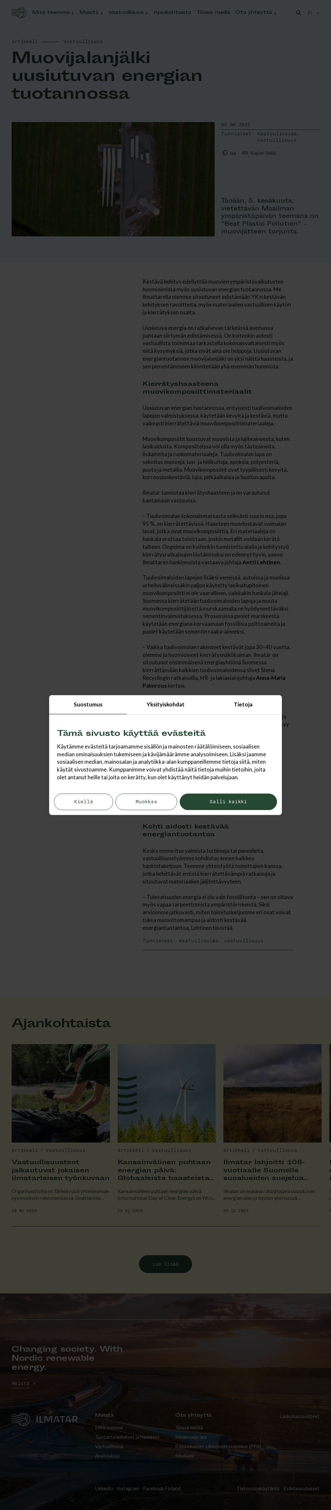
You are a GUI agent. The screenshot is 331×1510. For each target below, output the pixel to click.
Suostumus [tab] (88, 704)
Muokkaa (146, 801)
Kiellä (83, 801)
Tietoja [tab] (243, 704)
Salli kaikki (228, 801)
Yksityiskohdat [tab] (166, 704)
